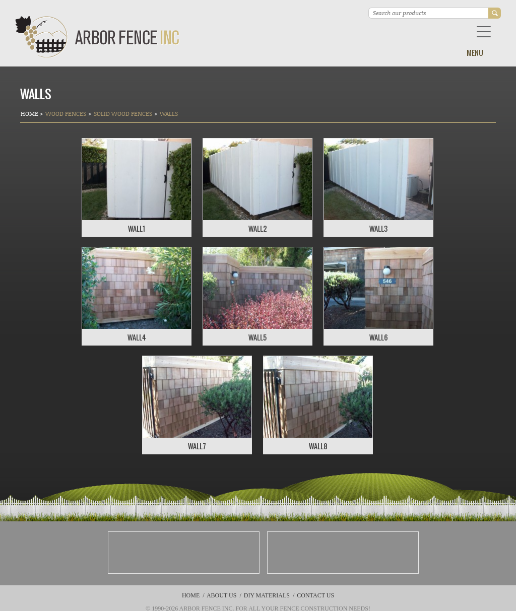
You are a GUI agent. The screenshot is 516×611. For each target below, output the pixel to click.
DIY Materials (267, 595)
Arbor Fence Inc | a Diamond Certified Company (97, 37)
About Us (221, 595)
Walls (169, 113)
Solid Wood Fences (123, 113)
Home (30, 113)
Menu (475, 52)
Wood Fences (65, 113)
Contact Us (315, 595)
